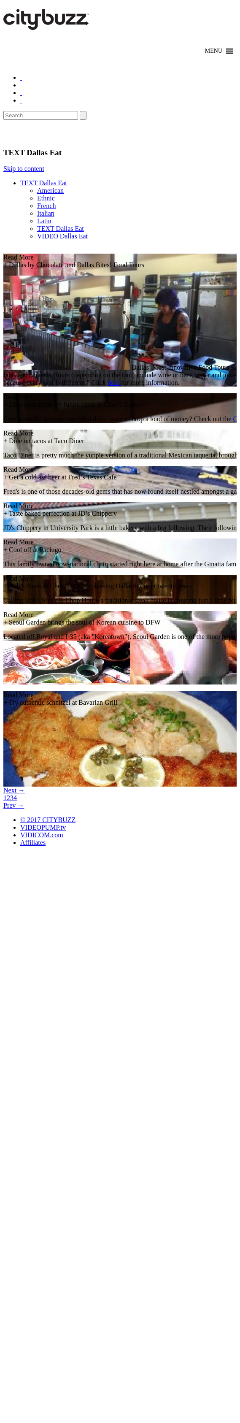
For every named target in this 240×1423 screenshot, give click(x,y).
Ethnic (46, 198)
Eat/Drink (25, 133)
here (114, 382)
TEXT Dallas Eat (43, 183)
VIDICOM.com (41, 835)
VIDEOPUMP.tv (43, 827)
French (46, 205)
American (50, 190)
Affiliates (33, 842)
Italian (45, 213)
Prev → (13, 805)
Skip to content (23, 168)
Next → (14, 790)
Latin (44, 221)
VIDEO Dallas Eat (62, 236)
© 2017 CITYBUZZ (48, 819)
